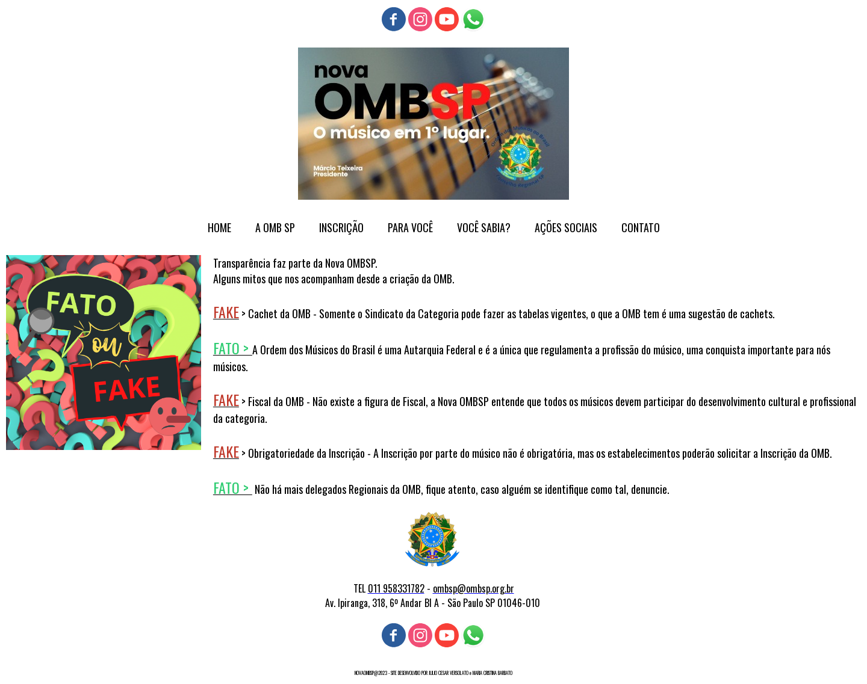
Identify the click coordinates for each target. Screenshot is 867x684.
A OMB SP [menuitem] (275, 227)
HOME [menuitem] (219, 227)
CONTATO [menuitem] (640, 227)
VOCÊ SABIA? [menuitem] (484, 227)
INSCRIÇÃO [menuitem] (341, 227)
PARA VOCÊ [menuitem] (410, 227)
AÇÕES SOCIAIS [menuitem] (566, 227)
